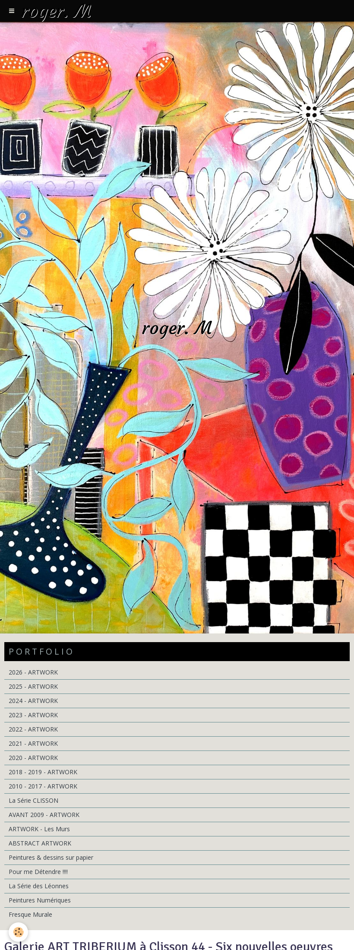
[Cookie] (18, 932)
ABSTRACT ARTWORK (40, 843)
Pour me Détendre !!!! (38, 872)
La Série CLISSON (33, 800)
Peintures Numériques (40, 900)
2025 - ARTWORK (33, 686)
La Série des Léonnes (39, 886)
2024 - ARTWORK (33, 701)
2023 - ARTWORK (33, 715)
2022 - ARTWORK (33, 729)
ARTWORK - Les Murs (39, 829)
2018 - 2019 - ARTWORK (43, 772)
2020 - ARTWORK (33, 758)
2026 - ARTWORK (33, 672)
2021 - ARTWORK (33, 743)
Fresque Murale (30, 914)
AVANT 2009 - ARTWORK (44, 815)
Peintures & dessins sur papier (51, 857)
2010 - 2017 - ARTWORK (43, 786)
